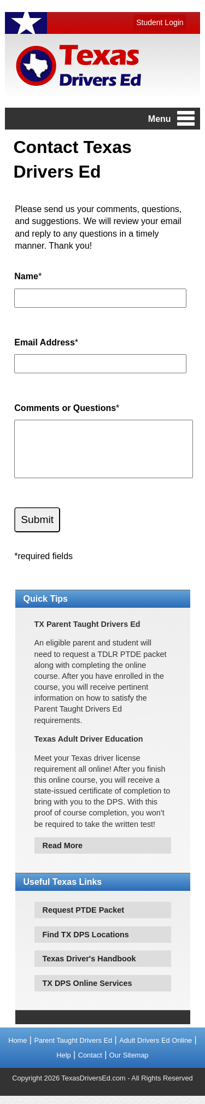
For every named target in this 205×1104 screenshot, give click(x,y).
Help (63, 1063)
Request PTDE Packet (84, 918)
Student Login (159, 22)
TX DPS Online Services (87, 991)
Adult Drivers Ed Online (155, 1048)
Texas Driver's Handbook (89, 966)
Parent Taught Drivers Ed (73, 1048)
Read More (63, 853)
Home (17, 1048)
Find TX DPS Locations (86, 942)
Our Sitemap (129, 1063)
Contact (90, 1063)
